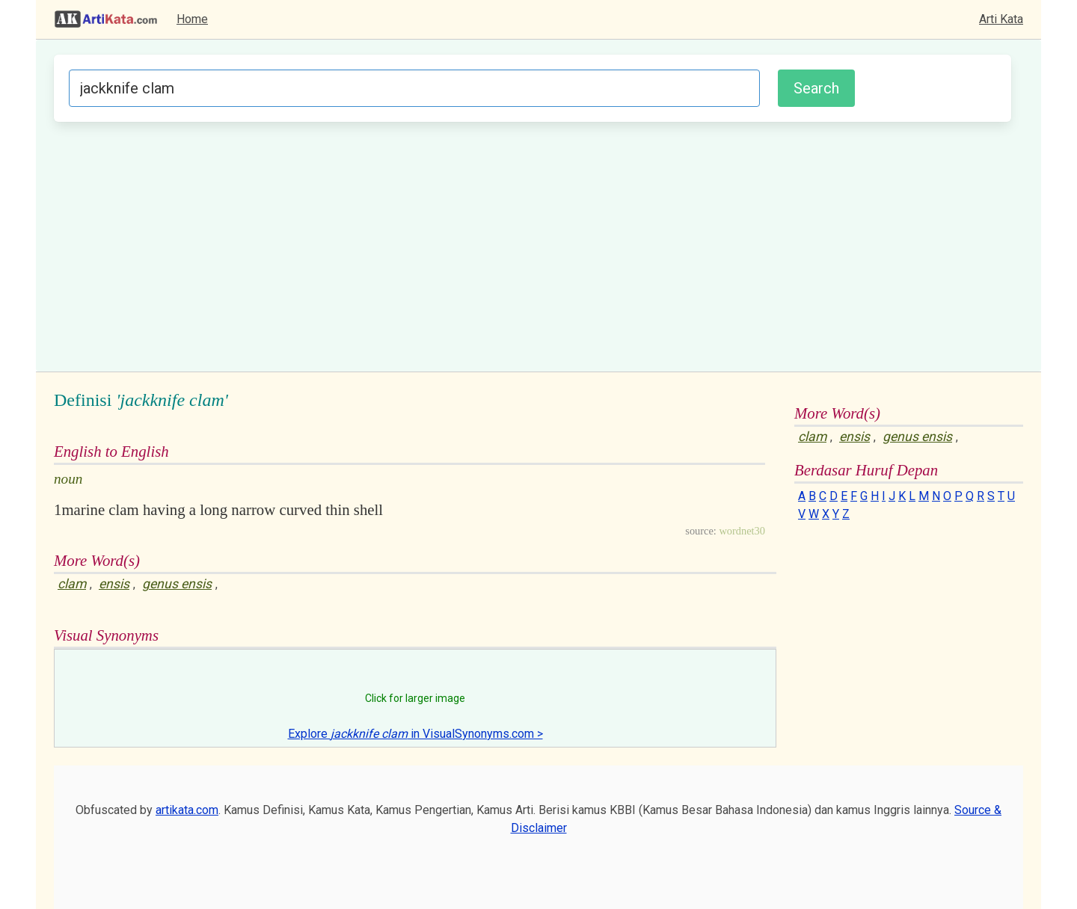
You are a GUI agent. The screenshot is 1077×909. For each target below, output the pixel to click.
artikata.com (187, 810)
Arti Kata (1001, 19)
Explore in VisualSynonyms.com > (415, 734)
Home (192, 19)
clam (72, 583)
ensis (114, 583)
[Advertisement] (532, 244)
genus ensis (177, 583)
